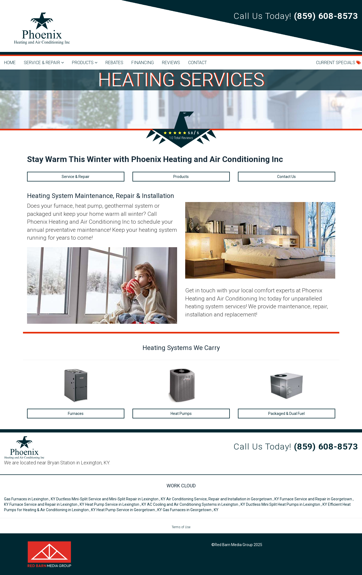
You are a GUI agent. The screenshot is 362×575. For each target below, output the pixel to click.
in (30, 499)
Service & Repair (75, 176)
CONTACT (197, 62)
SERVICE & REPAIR (44, 62)
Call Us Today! (296, 16)
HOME (10, 62)
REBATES (114, 62)
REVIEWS (171, 62)
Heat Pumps (181, 413)
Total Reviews (181, 138)
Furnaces (76, 413)
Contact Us (286, 176)
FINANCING (142, 62)
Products (181, 176)
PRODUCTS (84, 62)
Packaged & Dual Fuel (286, 413)
